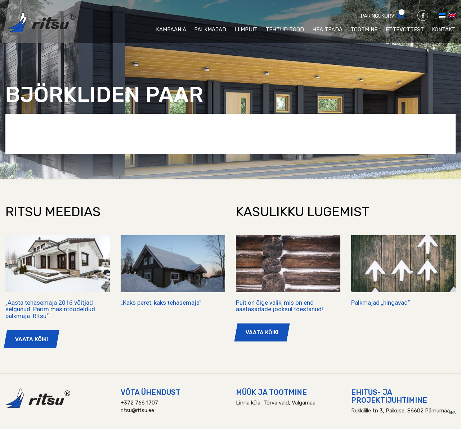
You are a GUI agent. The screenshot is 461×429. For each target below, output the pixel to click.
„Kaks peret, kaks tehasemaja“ (161, 302)
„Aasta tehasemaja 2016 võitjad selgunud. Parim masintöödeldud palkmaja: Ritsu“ (50, 309)
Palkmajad (210, 29)
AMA (452, 413)
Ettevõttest (405, 29)
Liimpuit (246, 29)
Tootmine (363, 29)
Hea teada (327, 29)
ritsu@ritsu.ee (137, 410)
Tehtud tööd (284, 29)
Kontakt (444, 29)
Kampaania (171, 29)
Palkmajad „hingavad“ (380, 302)
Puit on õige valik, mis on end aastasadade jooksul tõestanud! (279, 306)
